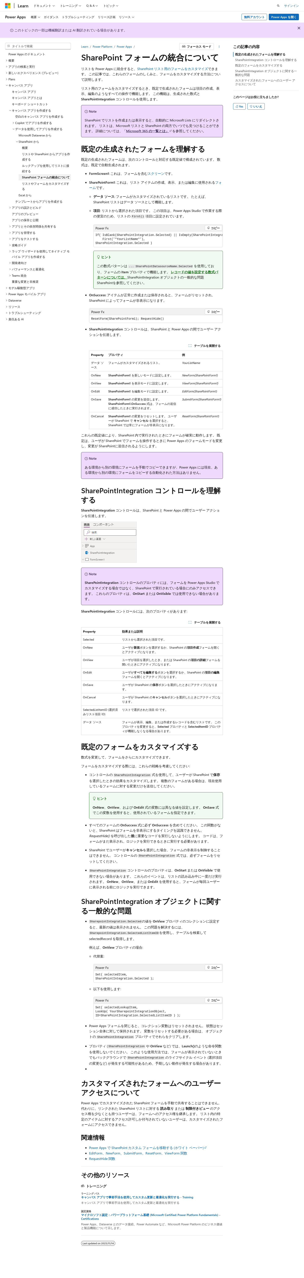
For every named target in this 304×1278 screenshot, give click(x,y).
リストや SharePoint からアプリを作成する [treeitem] (46, 157)
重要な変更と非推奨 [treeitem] (25, 282)
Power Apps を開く (284, 17)
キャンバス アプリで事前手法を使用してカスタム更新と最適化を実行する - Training (137, 1197)
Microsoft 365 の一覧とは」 (147, 131)
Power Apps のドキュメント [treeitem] (26, 54)
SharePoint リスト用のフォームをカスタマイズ (172, 68)
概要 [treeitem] (25, 148)
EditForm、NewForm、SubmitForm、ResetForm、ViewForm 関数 (138, 1153)
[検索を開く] (278, 5)
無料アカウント (254, 17)
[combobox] (38, 46)
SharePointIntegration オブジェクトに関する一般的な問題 (266, 73)
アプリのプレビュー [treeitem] (25, 214)
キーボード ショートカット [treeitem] (30, 104)
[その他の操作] (219, 46)
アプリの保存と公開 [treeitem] (25, 220)
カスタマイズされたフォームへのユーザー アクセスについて (265, 82)
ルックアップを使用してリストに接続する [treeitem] (45, 168)
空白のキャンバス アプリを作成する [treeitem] (39, 116)
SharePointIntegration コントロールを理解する (266, 60)
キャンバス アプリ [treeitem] (24, 92)
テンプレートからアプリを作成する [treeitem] (38, 201)
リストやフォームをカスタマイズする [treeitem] (45, 186)
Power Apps (124, 46)
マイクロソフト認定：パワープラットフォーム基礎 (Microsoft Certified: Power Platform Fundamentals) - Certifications (150, 1217)
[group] (158, 239)
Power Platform (102, 46)
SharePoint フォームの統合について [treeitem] (46, 177)
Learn (84, 46)
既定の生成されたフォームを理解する (260, 54)
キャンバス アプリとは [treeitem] (27, 98)
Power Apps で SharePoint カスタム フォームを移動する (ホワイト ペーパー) (146, 1147)
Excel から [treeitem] (25, 195)
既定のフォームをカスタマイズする (258, 65)
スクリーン (156, 173)
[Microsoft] (8, 5)
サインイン (291, 6)
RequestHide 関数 (102, 1158)
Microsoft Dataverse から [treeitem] (35, 135)
